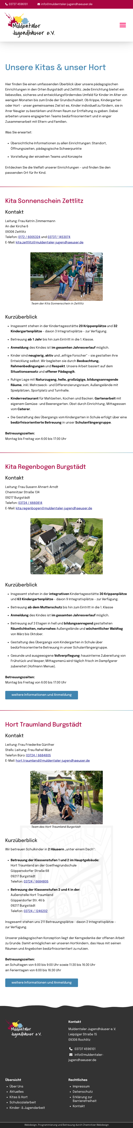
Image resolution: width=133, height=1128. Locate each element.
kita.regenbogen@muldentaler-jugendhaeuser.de (54, 508)
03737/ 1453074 (59, 237)
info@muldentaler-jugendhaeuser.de (66, 4)
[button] (66, 279)
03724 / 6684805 (38, 755)
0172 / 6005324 (29, 237)
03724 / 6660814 (30, 503)
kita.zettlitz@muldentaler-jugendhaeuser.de (49, 242)
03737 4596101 (18, 4)
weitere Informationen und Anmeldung (42, 694)
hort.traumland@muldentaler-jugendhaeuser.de (53, 760)
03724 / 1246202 (36, 911)
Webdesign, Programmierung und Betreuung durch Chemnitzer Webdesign (66, 1125)
